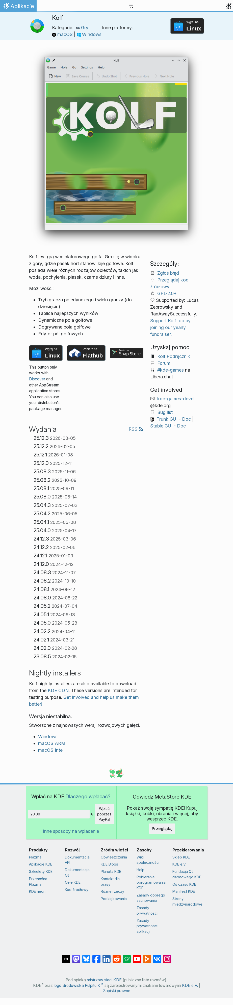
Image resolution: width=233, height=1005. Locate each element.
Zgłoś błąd (168, 273)
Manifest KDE (183, 891)
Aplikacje (19, 7)
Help (140, 870)
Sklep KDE (181, 857)
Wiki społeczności (148, 860)
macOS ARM (51, 743)
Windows (89, 34)
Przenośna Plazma (38, 881)
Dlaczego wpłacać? (88, 796)
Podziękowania (114, 898)
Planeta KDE (111, 871)
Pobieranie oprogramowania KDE (151, 882)
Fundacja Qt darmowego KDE (186, 874)
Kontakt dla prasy (110, 881)
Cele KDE (73, 882)
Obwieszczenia (114, 857)
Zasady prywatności (147, 910)
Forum (163, 363)
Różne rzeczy (112, 891)
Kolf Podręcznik (173, 356)
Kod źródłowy (76, 889)
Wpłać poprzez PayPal (104, 813)
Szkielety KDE (41, 871)
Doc (186, 419)
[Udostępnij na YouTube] (137, 956)
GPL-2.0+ (167, 293)
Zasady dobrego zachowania (151, 898)
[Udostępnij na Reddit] (117, 956)
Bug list (165, 412)
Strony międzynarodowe (187, 901)
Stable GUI (161, 425)
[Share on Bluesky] (86, 956)
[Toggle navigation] (131, 6)
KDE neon (37, 891)
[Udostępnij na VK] (157, 956)
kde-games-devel (175, 398)
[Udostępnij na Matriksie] (66, 956)
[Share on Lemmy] (127, 956)
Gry (82, 27)
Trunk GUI (167, 419)
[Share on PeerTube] (147, 956)
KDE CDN (58, 690)
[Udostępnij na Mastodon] (76, 956)
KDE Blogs (109, 864)
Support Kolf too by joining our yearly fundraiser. (170, 327)
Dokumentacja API (77, 860)
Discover (37, 379)
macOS (63, 34)
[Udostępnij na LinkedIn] (106, 956)
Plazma (35, 857)
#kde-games (170, 370)
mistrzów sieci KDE (104, 980)
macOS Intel (51, 750)
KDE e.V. (179, 864)
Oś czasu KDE (184, 884)
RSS (136, 429)
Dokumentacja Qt (77, 872)
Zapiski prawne (116, 990)
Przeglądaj (162, 828)
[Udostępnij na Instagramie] (167, 956)
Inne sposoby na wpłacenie (71, 831)
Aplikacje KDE (40, 864)
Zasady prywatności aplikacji (147, 926)
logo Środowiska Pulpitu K (78, 985)
